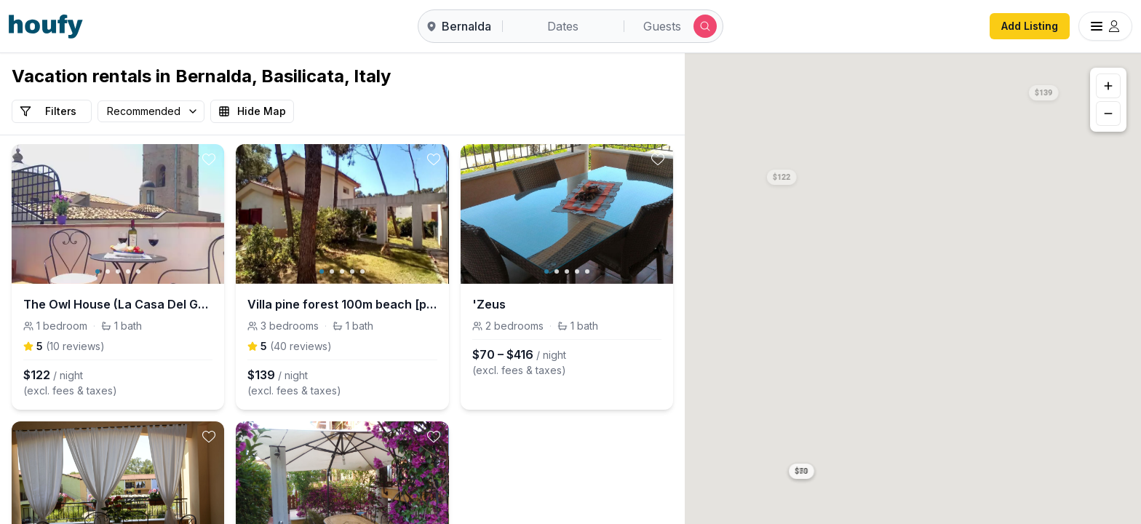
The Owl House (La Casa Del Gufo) (117, 304)
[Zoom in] (1108, 86)
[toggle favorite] (208, 159)
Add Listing (1029, 26)
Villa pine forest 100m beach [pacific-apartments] (342, 304)
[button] (782, 174)
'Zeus (489, 304)
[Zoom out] (1108, 113)
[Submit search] (705, 26)
